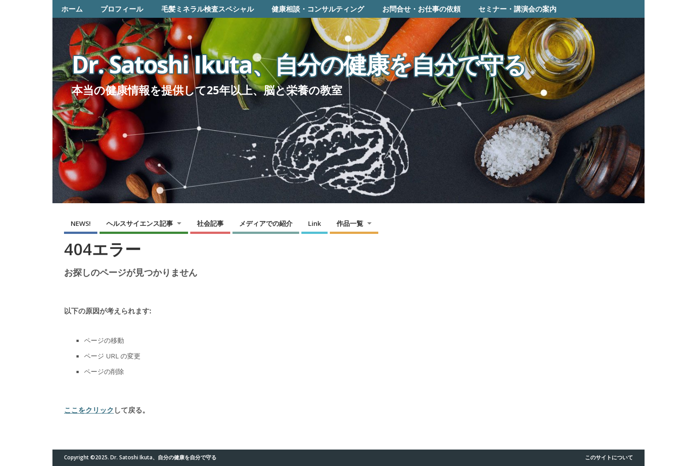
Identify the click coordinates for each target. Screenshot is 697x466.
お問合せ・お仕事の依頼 (421, 9)
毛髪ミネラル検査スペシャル (207, 9)
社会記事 (210, 223)
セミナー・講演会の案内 (517, 9)
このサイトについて (609, 457)
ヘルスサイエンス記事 (139, 223)
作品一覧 (349, 223)
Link (314, 223)
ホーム (72, 9)
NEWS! (81, 223)
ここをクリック (89, 410)
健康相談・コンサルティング (318, 9)
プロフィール (121, 9)
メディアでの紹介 (265, 223)
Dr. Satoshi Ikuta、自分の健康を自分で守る (299, 64)
